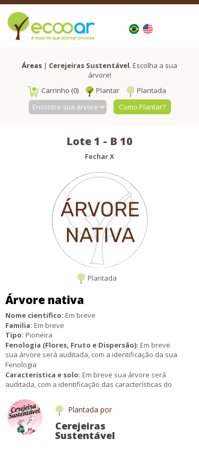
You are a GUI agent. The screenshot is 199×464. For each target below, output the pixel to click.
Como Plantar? (142, 107)
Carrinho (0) (53, 90)
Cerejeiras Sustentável (85, 430)
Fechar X (99, 156)
